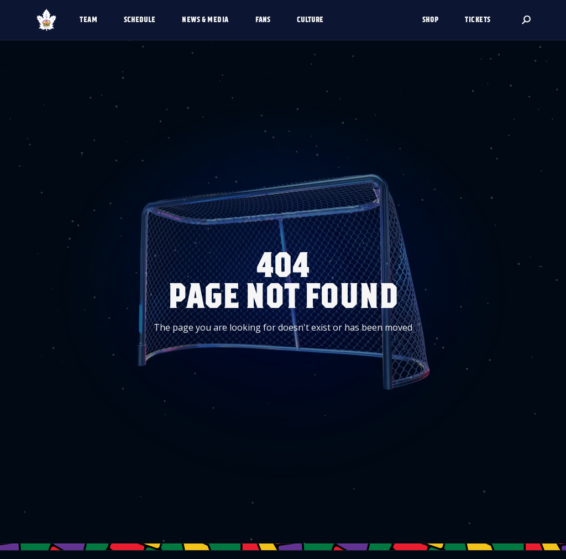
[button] (93, 20)
